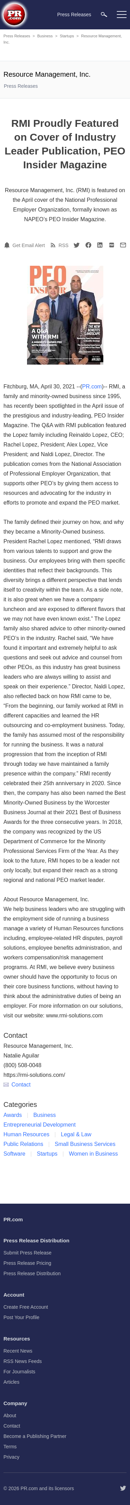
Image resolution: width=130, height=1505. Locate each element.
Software (14, 1154)
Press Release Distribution (32, 1273)
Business (45, 36)
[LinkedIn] (99, 245)
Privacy (11, 1457)
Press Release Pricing (27, 1263)
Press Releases (16, 36)
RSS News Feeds (22, 1361)
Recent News (17, 1351)
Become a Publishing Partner (34, 1436)
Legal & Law (76, 1134)
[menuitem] (104, 14)
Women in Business (93, 1154)
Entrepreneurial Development (39, 1125)
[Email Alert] (7, 245)
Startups (67, 36)
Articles (11, 1382)
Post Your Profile (21, 1317)
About (9, 1415)
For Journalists (19, 1371)
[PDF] (111, 245)
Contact (17, 1085)
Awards (12, 1115)
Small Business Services (85, 1144)
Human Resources (26, 1134)
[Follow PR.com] (123, 1488)
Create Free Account (25, 1307)
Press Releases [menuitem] (74, 14)
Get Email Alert (28, 245)
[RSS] (54, 245)
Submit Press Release (27, 1252)
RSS (64, 245)
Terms (10, 1446)
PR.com (92, 386)
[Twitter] (76, 245)
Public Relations (23, 1144)
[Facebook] (88, 245)
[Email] (123, 245)
